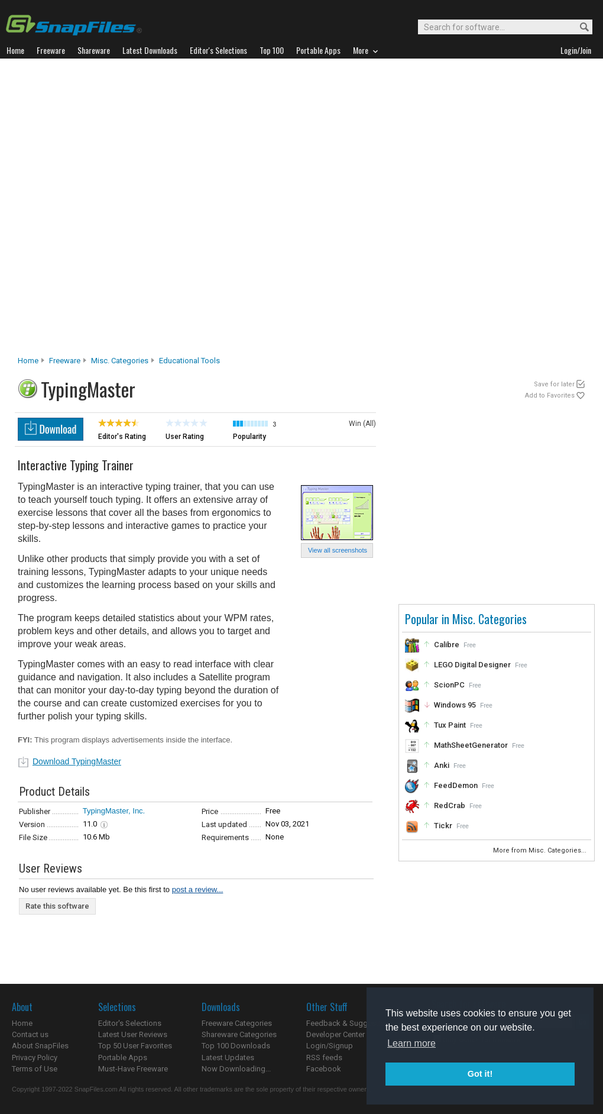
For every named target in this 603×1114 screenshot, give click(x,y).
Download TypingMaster (77, 761)
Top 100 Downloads (236, 1045)
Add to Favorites (550, 395)
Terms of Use (34, 1068)
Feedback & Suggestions (349, 1023)
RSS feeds (324, 1057)
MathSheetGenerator (471, 745)
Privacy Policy (34, 1057)
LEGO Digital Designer (472, 664)
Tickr (443, 825)
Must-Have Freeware (133, 1068)
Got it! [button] (480, 1074)
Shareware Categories (239, 1034)
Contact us (30, 1034)
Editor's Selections (129, 1023)
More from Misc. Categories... (540, 850)
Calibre (446, 644)
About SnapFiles (40, 1045)
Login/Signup (329, 1045)
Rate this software (57, 906)
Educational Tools (189, 360)
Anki (441, 765)
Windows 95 (455, 704)
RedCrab (449, 805)
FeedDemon (456, 785)
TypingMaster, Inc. (114, 810)
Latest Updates (228, 1057)
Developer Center (335, 1034)
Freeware (64, 360)
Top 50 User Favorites (135, 1045)
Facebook (323, 1068)
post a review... (197, 889)
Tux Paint (450, 725)
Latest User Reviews (132, 1034)
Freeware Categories (237, 1023)
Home (28, 360)
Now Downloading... (236, 1068)
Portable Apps (122, 1057)
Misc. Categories (119, 360)
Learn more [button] (411, 1043)
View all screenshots (337, 550)
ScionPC (449, 684)
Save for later (554, 384)
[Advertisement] (143, 210)
